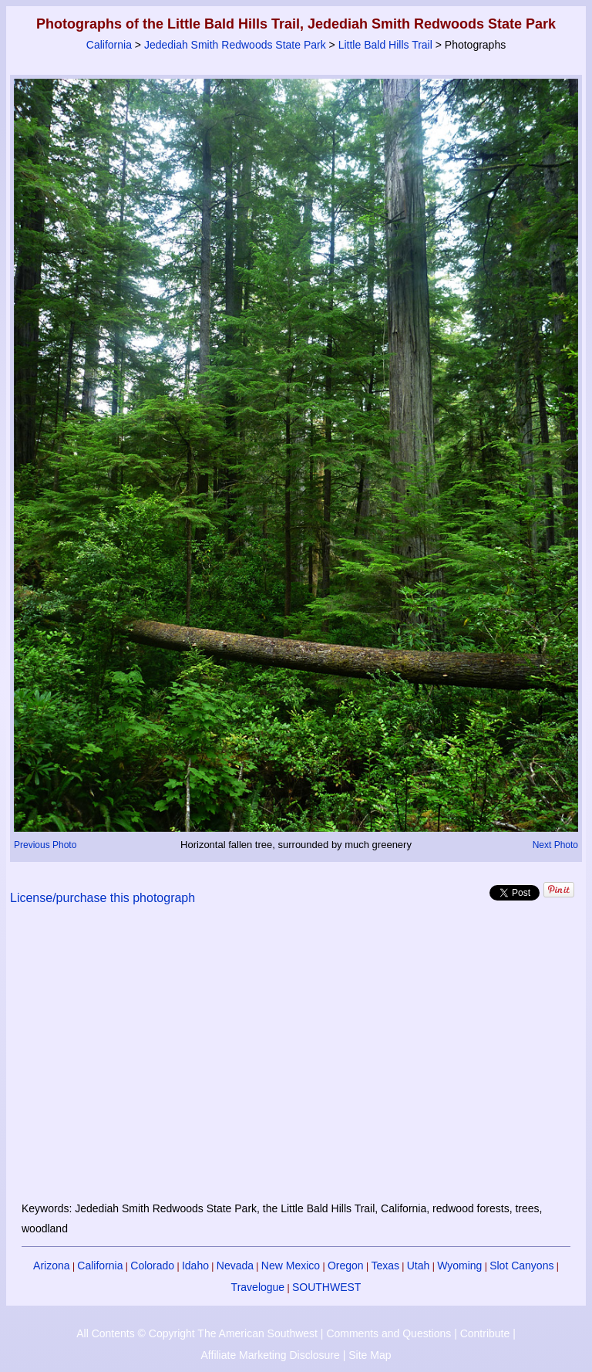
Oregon (346, 1265)
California (109, 45)
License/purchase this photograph (102, 897)
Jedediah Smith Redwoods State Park (235, 45)
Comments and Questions (388, 1333)
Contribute (485, 1333)
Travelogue (258, 1287)
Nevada (235, 1265)
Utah (418, 1265)
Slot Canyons (521, 1265)
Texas (385, 1265)
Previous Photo (45, 845)
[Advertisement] (296, 1063)
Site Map (369, 1355)
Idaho (195, 1265)
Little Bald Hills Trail (385, 45)
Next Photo (555, 845)
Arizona (51, 1265)
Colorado (152, 1265)
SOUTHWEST (326, 1287)
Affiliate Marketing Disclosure (270, 1355)
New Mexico (290, 1265)
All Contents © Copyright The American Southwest (197, 1333)
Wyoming (459, 1265)
